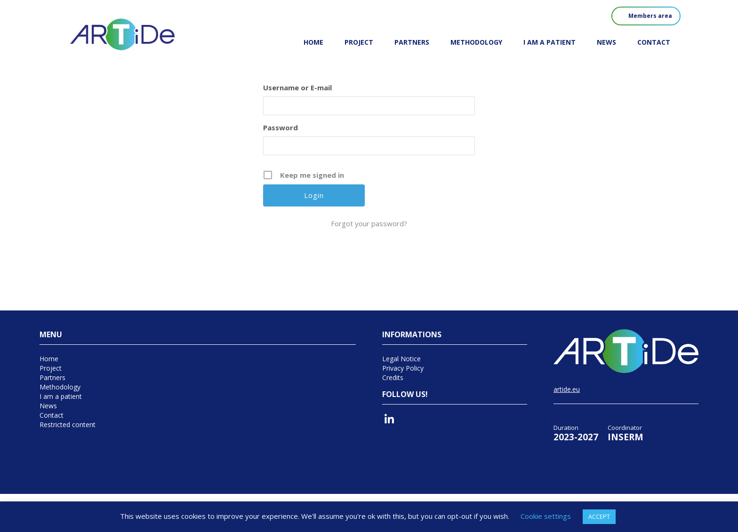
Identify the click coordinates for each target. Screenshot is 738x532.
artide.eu (567, 389)
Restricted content (68, 424)
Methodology (476, 42)
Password (280, 127)
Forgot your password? (369, 223)
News (606, 42)
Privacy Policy (403, 368)
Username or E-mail (297, 87)
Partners (411, 42)
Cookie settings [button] (546, 516)
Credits (392, 377)
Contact (653, 42)
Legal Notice (401, 358)
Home (313, 42)
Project (359, 42)
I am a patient (549, 42)
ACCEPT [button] (599, 516)
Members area (650, 16)
